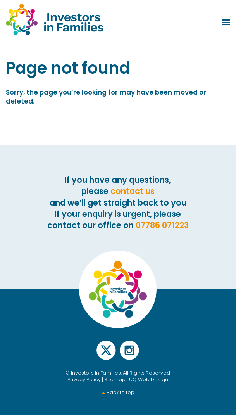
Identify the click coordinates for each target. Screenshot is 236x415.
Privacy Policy (84, 379)
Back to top (120, 392)
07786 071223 (162, 225)
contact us (132, 191)
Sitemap (115, 379)
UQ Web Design (148, 379)
